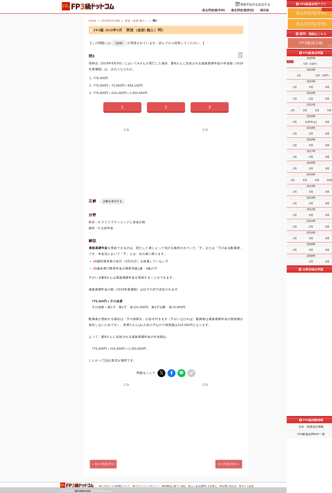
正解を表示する (112, 201)
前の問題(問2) (105, 463)
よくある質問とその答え (204, 485)
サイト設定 (248, 485)
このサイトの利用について (116, 485)
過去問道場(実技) (242, 10)
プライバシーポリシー (147, 485)
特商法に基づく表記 (175, 485)
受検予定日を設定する (255, 4)
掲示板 (264, 10)
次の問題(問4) (227, 463)
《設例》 (119, 43)
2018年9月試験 (110, 20)
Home (92, 20)
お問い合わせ (229, 485)
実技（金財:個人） (136, 20)
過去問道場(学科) (213, 10)
